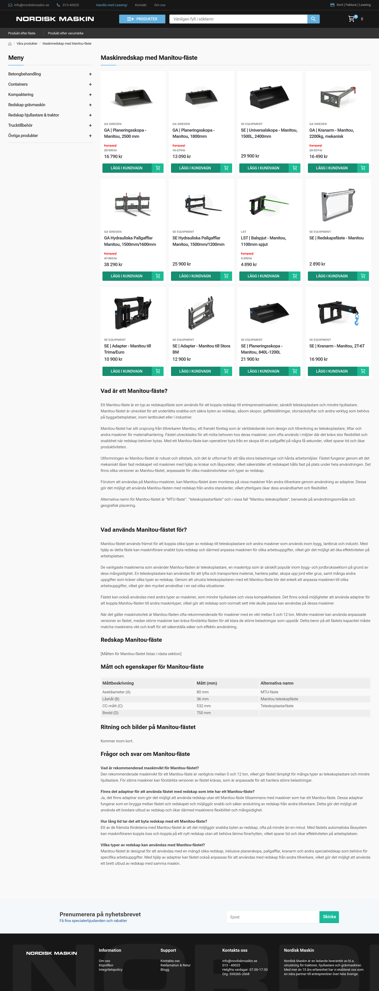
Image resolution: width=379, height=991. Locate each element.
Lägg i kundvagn (127, 169)
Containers (17, 84)
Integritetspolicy (110, 969)
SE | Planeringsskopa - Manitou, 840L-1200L (262, 350)
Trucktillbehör (20, 125)
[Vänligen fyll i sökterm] (238, 19)
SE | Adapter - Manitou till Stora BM (197, 350)
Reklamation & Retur (175, 965)
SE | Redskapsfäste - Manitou (337, 238)
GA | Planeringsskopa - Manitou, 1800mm (194, 133)
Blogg (164, 969)
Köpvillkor (106, 965)
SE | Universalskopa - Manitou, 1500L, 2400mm (270, 133)
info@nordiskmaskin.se (239, 961)
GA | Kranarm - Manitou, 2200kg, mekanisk (332, 133)
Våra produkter (27, 43)
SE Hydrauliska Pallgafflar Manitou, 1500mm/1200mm (199, 242)
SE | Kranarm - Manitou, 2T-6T (337, 346)
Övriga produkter (23, 135)
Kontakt (140, 5)
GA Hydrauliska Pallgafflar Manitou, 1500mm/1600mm (130, 242)
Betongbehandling (24, 74)
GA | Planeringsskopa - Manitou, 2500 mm (125, 133)
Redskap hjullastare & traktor (33, 115)
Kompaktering (20, 94)
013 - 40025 (231, 965)
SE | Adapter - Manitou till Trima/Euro (128, 350)
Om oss (159, 5)
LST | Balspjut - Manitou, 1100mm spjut (264, 242)
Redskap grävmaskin (26, 104)
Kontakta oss (170, 961)
